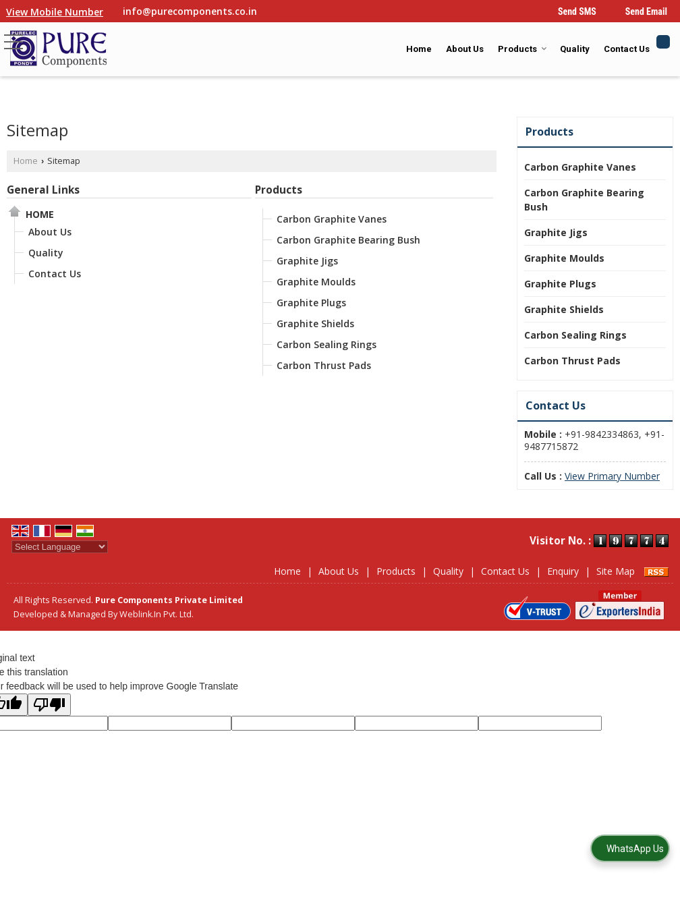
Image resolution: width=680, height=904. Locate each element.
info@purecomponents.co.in (190, 11)
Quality (575, 49)
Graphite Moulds (316, 281)
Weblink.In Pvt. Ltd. (156, 614)
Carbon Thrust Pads (324, 365)
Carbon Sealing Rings (326, 344)
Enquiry (563, 571)
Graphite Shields (315, 323)
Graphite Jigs (307, 260)
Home (419, 49)
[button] (54, 11)
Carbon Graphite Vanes (332, 219)
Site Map (615, 571)
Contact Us (627, 49)
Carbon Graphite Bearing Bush (348, 239)
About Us (465, 49)
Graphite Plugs (311, 302)
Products (522, 49)
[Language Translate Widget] (59, 546)
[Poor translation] (49, 705)
